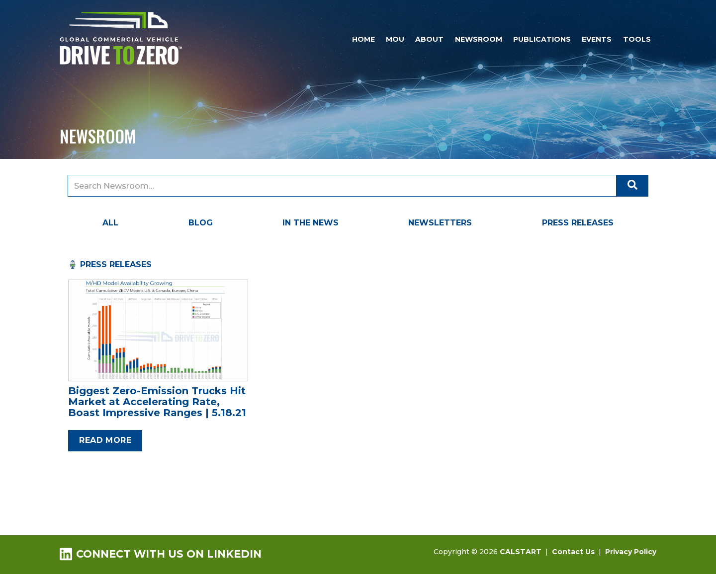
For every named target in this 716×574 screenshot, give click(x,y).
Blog (200, 222)
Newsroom (478, 39)
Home (363, 39)
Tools (637, 39)
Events (597, 39)
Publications (542, 39)
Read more (105, 440)
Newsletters (440, 222)
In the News (310, 222)
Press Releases (578, 222)
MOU (395, 39)
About (429, 39)
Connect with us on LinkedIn (161, 554)
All (110, 222)
